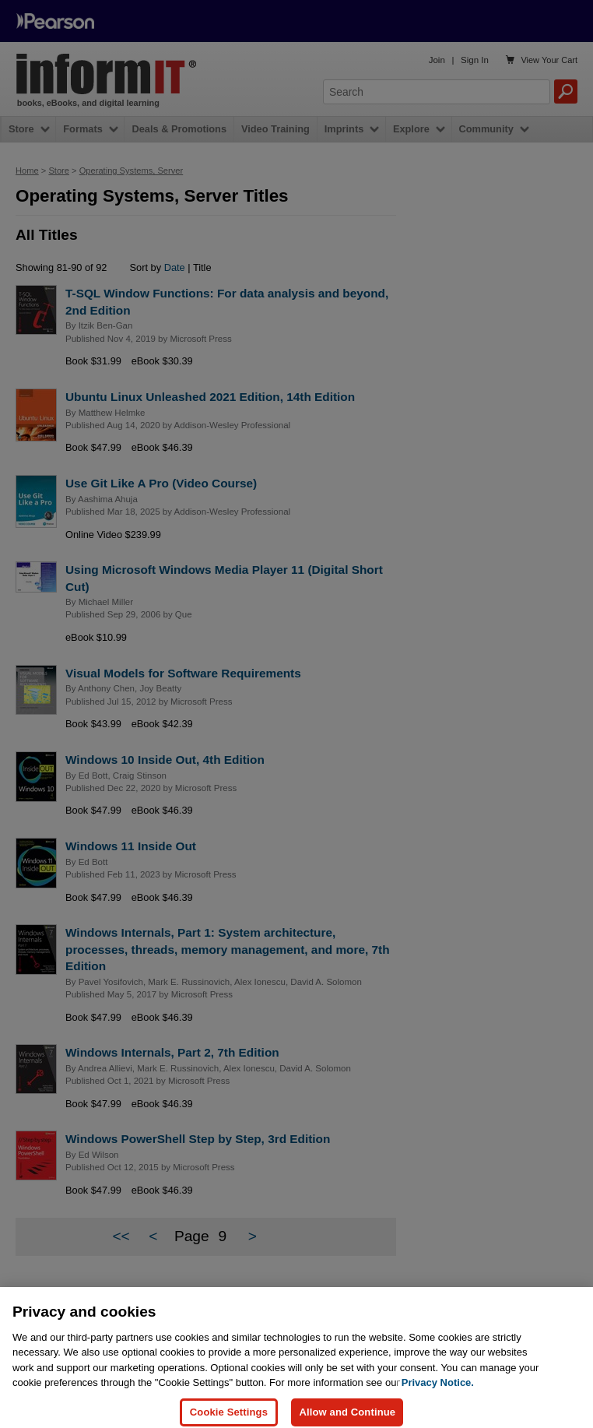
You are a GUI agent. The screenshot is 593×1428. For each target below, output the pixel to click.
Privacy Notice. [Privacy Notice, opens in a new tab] (438, 1394)
